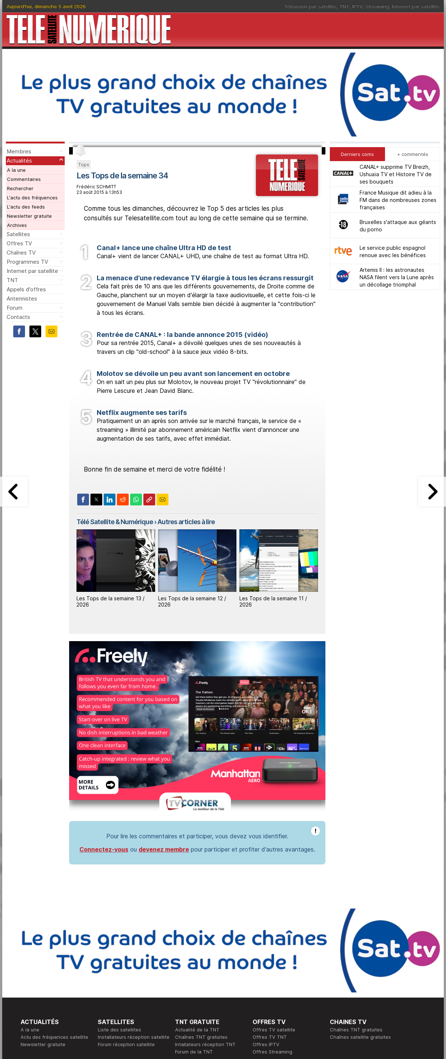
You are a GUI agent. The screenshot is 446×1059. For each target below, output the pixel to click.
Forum (14, 307)
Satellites (18, 234)
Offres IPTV (266, 1044)
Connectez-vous (103, 849)
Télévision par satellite (310, 6)
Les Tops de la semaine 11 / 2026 (273, 601)
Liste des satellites (119, 1030)
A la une (16, 170)
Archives (17, 225)
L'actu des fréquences (32, 197)
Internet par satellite (415, 6)
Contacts (18, 316)
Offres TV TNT (270, 1037)
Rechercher (20, 188)
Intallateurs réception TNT (205, 1044)
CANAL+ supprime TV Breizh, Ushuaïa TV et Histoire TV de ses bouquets (396, 174)
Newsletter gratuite (29, 216)
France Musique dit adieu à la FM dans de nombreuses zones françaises (398, 199)
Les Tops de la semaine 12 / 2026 (192, 601)
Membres (19, 151)
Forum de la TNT (194, 1052)
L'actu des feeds (26, 207)
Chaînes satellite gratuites (360, 1037)
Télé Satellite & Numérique (114, 522)
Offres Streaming (272, 1052)
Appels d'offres (26, 289)
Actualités (19, 160)
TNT (344, 6)
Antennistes (22, 298)
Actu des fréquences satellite (54, 1037)
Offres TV (19, 243)
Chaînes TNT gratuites (201, 1037)
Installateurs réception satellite (134, 1037)
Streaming (377, 6)
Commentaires (24, 179)
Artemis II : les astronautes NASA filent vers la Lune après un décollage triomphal (397, 277)
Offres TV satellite (274, 1030)
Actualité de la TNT (197, 1030)
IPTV (357, 6)
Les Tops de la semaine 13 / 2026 (110, 601)
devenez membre (164, 849)
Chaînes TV (21, 252)
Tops (83, 164)
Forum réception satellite (126, 1044)
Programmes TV (27, 261)
